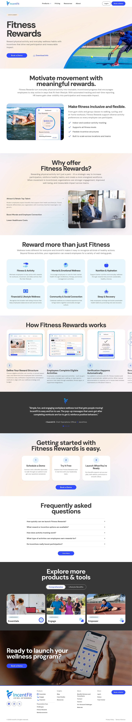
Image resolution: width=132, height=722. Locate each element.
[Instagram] (14, 704)
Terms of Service (120, 719)
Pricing (57, 3)
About (78, 3)
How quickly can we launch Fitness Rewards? (46, 521)
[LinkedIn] (9, 704)
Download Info (40, 55)
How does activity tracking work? (41, 533)
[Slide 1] (63, 426)
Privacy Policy (110, 719)
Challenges (40, 707)
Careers (79, 702)
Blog (58, 694)
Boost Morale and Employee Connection (24, 214)
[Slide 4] (68, 426)
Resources (68, 3)
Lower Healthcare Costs (17, 220)
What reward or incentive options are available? (48, 527)
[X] (19, 704)
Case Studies (61, 697)
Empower (41, 700)
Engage (40, 697)
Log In (106, 3)
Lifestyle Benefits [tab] (76, 587)
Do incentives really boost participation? (45, 544)
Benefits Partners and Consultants (83, 695)
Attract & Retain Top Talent (18, 198)
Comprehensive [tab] (56, 587)
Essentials (41, 694)
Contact (79, 699)
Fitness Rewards (42, 709)
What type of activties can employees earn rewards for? (51, 538)
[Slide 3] (66, 426)
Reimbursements (42, 712)
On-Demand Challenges (84, 704)
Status (99, 697)
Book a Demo (118, 3)
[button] (26, 271)
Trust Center (101, 700)
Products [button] (46, 3)
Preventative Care (42, 704)
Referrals (80, 707)
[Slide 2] (65, 426)
